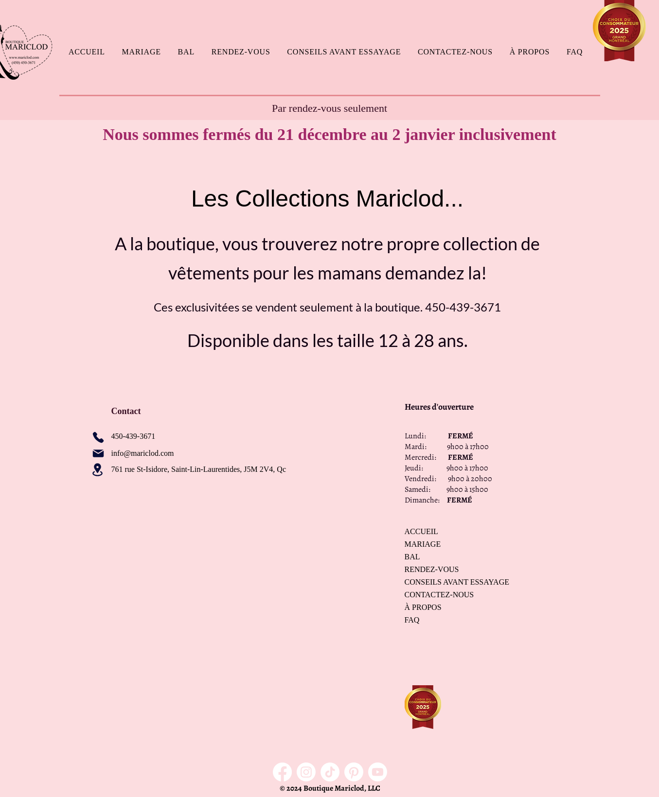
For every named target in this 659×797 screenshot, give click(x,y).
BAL (412, 557)
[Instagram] (306, 771)
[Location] (97, 469)
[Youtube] (377, 771)
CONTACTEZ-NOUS (439, 594)
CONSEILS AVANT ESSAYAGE (439, 582)
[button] (141, 52)
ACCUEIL (421, 531)
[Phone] (98, 437)
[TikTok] (330, 771)
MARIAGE (423, 544)
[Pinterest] (353, 771)
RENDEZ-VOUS (432, 569)
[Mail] (98, 453)
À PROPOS (423, 607)
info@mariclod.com (142, 453)
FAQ (412, 620)
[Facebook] (282, 771)
